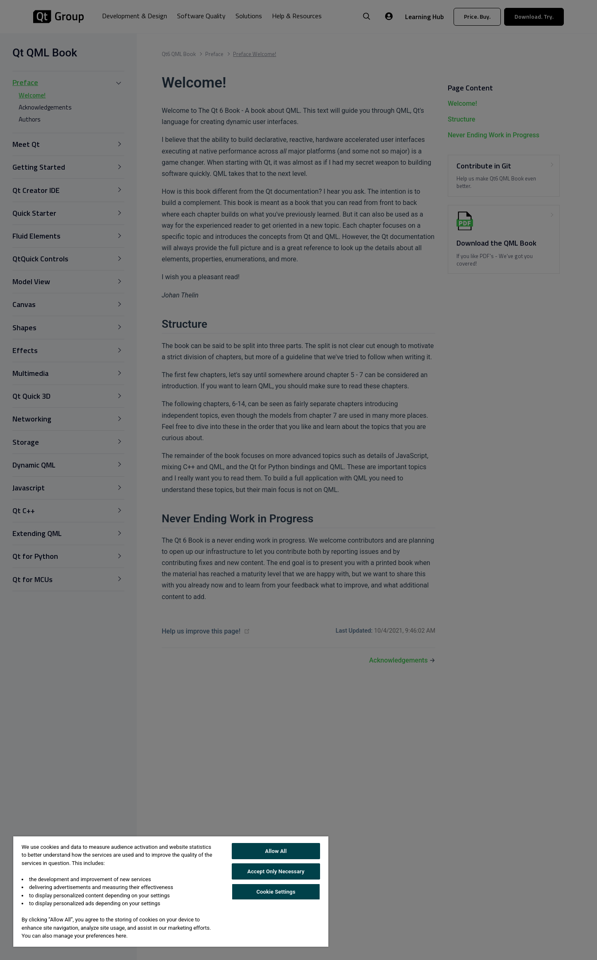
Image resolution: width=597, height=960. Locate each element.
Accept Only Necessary (276, 871)
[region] (170, 891)
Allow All (275, 851)
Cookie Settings (275, 892)
